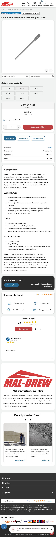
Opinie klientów (38, 138)
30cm (8, 88)
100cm (8, 98)
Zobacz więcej (23, 329)
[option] (28, 46)
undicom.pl (46, 534)
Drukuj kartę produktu (15, 76)
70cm (22, 93)
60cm (8, 93)
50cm (36, 88)
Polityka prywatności (28, 531)
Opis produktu (23, 138)
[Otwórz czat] (51, 532)
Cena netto (28, 107)
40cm (22, 88)
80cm (36, 93)
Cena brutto (28, 114)
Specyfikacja (10, 138)
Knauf (50, 147)
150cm (22, 98)
